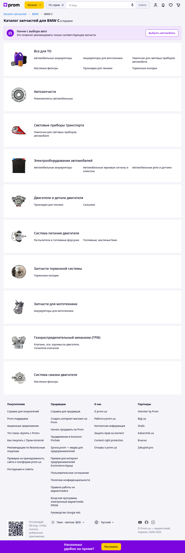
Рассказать (111, 546)
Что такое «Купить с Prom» (23, 433)
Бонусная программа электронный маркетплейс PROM (67, 501)
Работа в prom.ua (105, 418)
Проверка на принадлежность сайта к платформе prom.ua (25, 460)
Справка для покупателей (23, 411)
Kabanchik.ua (146, 433)
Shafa (141, 426)
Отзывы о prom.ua (105, 447)
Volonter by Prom (148, 411)
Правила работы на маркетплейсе (63, 489)
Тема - (65, 522)
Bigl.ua (142, 418)
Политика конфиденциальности (70, 480)
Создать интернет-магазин (67, 418)
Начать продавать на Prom (67, 429)
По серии (56, 5)
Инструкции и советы (20, 469)
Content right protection (108, 440)
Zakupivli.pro (145, 447)
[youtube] (140, 522)
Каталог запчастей (15, 14)
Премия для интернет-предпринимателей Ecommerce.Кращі (64, 462)
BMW (35, 14)
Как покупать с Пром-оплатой (25, 440)
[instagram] (153, 522)
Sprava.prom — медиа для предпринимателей (67, 449)
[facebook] (146, 522)
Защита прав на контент (109, 433)
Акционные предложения (23, 426)
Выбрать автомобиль (162, 33)
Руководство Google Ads (65, 512)
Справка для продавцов (65, 411)
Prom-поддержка (17, 418)
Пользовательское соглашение (70, 472)
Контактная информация (109, 426)
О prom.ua (100, 411)
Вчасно (142, 440)
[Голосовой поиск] (132, 5)
